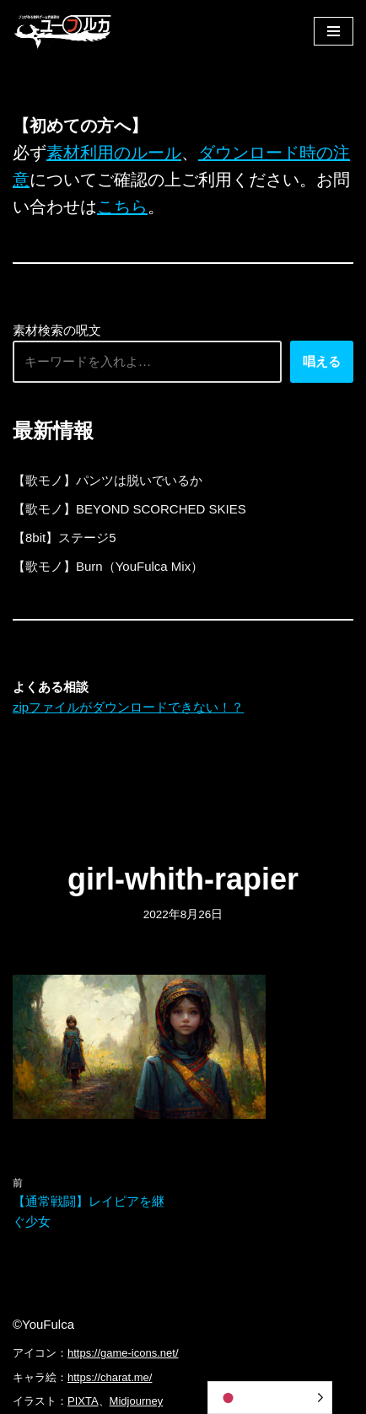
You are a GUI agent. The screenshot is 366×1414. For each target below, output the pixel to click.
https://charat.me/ (109, 1377)
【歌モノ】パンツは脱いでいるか (107, 480)
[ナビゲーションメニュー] (333, 31)
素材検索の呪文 (57, 330)
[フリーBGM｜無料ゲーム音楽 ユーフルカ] (63, 31)
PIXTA (83, 1401)
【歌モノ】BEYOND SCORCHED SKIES (129, 509)
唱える (322, 361)
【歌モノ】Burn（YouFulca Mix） (108, 566)
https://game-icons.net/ (123, 1353)
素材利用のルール (113, 152)
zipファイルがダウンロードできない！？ (128, 707)
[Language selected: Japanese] (269, 1397)
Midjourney (137, 1401)
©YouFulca (43, 1324)
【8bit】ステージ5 (64, 537)
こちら (122, 206)
